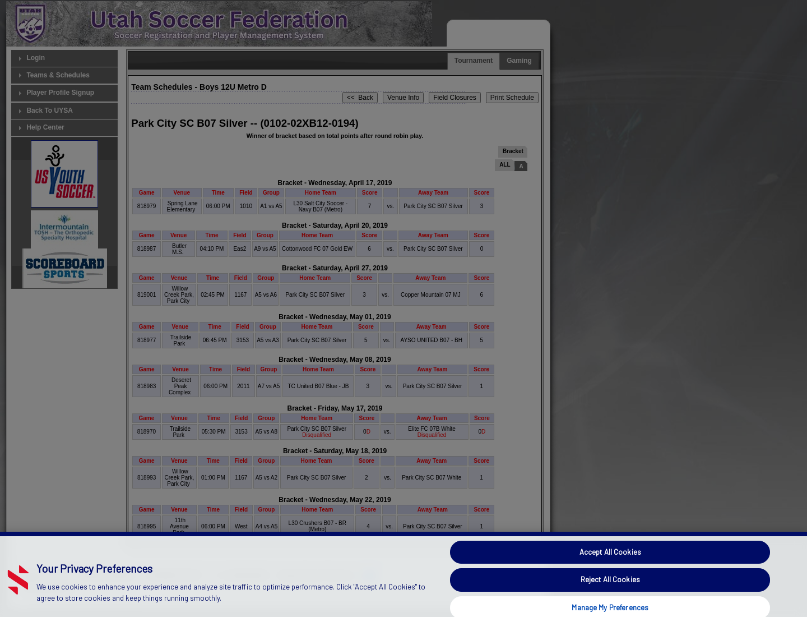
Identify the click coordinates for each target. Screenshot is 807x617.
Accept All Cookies (610, 564)
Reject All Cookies (610, 592)
